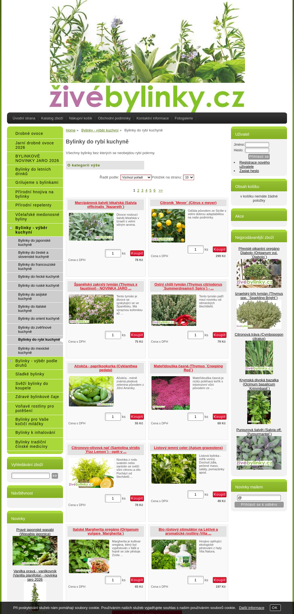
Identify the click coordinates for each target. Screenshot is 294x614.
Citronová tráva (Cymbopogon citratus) (259, 336)
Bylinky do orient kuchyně (38, 318)
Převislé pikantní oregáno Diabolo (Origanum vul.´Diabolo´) (259, 252)
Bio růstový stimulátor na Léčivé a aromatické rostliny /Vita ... (188, 531)
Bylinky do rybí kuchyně (39, 339)
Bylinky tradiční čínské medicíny (31, 444)
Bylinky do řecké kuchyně (38, 276)
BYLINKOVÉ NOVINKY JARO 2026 (37, 158)
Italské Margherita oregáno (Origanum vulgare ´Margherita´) (106, 531)
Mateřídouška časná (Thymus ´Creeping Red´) (188, 368)
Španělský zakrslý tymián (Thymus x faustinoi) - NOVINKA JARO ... (105, 286)
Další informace (251, 608)
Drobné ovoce (29, 133)
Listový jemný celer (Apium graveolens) (188, 448)
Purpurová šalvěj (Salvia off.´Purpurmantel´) (259, 432)
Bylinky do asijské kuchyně (32, 296)
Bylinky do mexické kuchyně (33, 350)
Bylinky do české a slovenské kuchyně (33, 254)
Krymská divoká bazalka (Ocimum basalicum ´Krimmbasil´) (259, 384)
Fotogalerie (184, 118)
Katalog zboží (52, 118)
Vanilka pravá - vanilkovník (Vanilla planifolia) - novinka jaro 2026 (35, 575)
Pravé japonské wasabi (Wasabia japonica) (35, 532)
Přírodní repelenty (33, 205)
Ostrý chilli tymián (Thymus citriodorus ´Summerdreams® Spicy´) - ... (188, 286)
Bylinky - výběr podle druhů (36, 363)
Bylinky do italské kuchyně (32, 308)
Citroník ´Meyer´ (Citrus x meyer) (188, 203)
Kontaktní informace (152, 118)
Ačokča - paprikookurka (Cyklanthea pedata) (105, 368)
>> (160, 190)
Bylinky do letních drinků (33, 171)
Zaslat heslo (249, 171)
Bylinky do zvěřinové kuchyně (35, 329)
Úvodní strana (24, 118)
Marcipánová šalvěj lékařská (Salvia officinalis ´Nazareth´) (105, 205)
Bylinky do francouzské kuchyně (36, 266)
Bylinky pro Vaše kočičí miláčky (32, 421)
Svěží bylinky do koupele (31, 385)
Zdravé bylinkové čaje (37, 396)
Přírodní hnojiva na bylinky (34, 194)
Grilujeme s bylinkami (37, 182)
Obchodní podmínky (114, 118)
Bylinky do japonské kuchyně (34, 242)
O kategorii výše (83, 165)
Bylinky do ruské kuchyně (38, 285)
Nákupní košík (80, 118)
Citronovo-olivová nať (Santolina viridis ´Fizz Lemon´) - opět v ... (106, 450)
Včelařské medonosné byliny (37, 216)
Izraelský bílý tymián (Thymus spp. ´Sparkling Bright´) (259, 295)
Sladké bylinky (30, 374)
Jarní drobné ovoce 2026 (34, 145)
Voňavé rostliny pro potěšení (34, 408)
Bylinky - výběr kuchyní (31, 229)
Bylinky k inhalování (35, 432)
